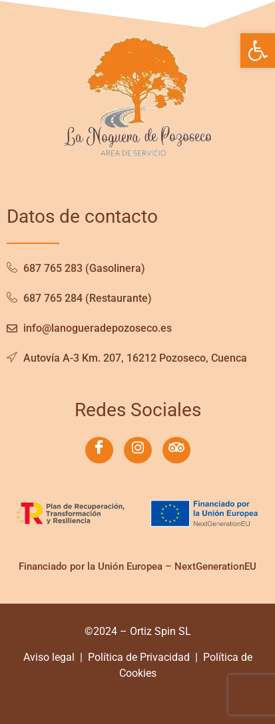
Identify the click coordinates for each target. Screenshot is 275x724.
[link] (257, 50)
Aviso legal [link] (49, 657)
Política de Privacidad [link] (139, 657)
